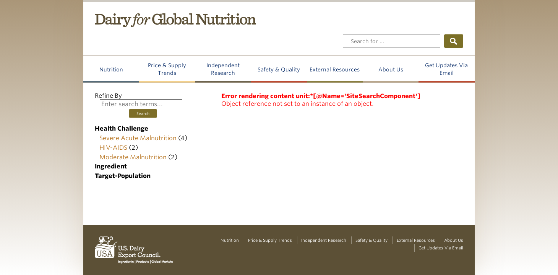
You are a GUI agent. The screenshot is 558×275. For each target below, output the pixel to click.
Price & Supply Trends (167, 69)
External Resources (335, 69)
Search (142, 113)
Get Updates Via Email (446, 69)
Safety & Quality (279, 69)
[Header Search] (391, 41)
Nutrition (111, 69)
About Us (390, 69)
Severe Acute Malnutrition (138, 138)
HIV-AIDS (113, 147)
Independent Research (223, 69)
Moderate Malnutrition (133, 157)
